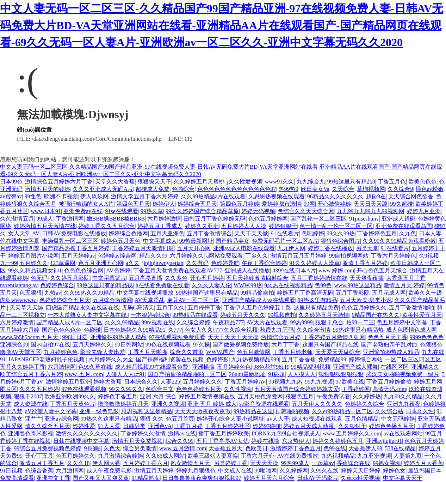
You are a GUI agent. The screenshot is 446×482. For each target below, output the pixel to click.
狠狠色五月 (299, 396)
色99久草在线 (95, 367)
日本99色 (11, 182)
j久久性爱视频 (244, 182)
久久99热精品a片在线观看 (213, 196)
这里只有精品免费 (316, 308)
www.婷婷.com (336, 270)
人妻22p (170, 382)
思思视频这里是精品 (146, 411)
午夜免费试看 (333, 396)
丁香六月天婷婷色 (393, 256)
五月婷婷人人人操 (243, 226)
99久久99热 (341, 233)
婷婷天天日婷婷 (360, 471)
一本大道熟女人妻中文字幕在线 (88, 315)
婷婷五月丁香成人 (159, 226)
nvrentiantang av (19, 285)
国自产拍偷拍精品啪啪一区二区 (187, 374)
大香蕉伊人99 (365, 448)
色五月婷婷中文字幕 (402, 322)
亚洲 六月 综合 (158, 396)
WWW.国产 (220, 352)
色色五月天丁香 (387, 337)
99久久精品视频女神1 (35, 270)
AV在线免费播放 (297, 456)
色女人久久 (199, 330)
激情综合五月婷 (281, 337)
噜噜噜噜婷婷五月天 (123, 404)
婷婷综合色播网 (128, 233)
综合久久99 (180, 441)
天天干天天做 (251, 233)
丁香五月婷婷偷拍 (388, 382)
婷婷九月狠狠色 (196, 471)
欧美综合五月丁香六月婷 (31, 374)
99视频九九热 (285, 382)
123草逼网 (62, 263)
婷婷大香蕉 (107, 382)
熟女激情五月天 (191, 463)
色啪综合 (183, 189)
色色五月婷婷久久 (363, 308)
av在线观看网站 (403, 433)
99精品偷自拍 (257, 293)
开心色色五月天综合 (382, 270)
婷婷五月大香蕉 (423, 463)
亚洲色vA (160, 426)
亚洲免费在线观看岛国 (404, 226)
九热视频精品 (338, 456)
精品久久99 (153, 256)
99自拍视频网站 (348, 256)
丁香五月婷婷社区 (227, 426)
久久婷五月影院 (69, 278)
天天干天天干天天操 (233, 337)
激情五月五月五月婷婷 (298, 256)
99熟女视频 (387, 463)
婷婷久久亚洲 (202, 226)
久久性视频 (238, 389)
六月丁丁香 (285, 345)
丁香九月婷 (188, 426)
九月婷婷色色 (61, 352)
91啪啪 (92, 448)
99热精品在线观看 (195, 315)
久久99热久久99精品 (89, 293)
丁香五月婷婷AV (245, 382)
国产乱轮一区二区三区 (318, 219)
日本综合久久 (141, 382)
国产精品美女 (232, 241)
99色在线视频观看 (168, 345)
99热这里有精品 (317, 300)
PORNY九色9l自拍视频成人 (286, 433)
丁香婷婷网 (356, 389)
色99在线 (334, 448)
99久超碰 (401, 204)
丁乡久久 (256, 256)
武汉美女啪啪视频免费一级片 (402, 374)
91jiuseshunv (364, 219)
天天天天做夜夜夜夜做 (202, 411)
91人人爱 (109, 426)
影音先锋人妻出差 (102, 352)
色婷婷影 (217, 359)
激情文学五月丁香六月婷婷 (145, 196)
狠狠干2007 (28, 396)
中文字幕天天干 (402, 478)
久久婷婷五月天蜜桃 (199, 182)
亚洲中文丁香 (53, 478)
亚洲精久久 (425, 367)
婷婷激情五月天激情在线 (45, 226)
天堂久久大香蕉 (115, 182)
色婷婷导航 (225, 263)
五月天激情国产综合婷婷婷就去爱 (296, 389)
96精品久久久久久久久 (335, 196)
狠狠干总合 (329, 322)
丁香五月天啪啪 (147, 352)
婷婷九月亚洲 (424, 211)
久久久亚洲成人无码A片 (103, 189)
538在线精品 (400, 448)
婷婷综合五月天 (197, 204)
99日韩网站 (129, 345)
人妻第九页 (408, 456)
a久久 (133, 263)
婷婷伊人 (164, 204)
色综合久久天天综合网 (306, 211)
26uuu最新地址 (247, 374)
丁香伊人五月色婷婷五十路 (257, 308)
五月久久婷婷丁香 (22, 367)
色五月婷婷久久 (75, 456)
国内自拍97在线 (50, 345)
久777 (175, 330)
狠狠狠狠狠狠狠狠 (341, 374)
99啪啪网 (265, 471)
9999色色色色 (427, 337)
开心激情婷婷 (334, 204)
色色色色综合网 (84, 270)
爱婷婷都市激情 (281, 204)
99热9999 (301, 322)
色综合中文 (159, 389)
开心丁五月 (39, 456)
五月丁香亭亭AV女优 (222, 441)
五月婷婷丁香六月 (145, 463)
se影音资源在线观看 (264, 404)
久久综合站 (389, 411)
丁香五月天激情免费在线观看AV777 (177, 270)
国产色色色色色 (61, 330)
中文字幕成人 (160, 241)
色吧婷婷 (313, 233)
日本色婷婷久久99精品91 (135, 330)
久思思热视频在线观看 (276, 196)
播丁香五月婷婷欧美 (223, 433)
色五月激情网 (254, 352)
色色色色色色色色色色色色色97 (236, 189)
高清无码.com (389, 389)
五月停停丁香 (204, 308)
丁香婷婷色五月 (377, 233)
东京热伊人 (296, 441)
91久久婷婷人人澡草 (314, 263)
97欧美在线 (350, 382)
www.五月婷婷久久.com (352, 433)
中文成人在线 (235, 471)
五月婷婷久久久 (202, 382)
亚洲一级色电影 (99, 411)
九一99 (8, 263)
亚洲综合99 (14, 345)
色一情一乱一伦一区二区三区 (336, 226)
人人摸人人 (301, 374)
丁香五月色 (392, 182)
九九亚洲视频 (374, 456)
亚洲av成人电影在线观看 (244, 248)
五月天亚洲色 (167, 233)
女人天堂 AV (23, 233)
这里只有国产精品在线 (330, 345)
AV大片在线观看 (266, 322)
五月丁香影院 (353, 293)
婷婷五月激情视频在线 (207, 396)
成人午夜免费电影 (109, 471)
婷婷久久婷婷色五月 (337, 441)
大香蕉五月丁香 (406, 278)
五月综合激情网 (112, 300)
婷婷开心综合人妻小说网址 (230, 419)
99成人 (44, 219)
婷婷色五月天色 (120, 241)
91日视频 (11, 471)
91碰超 (276, 374)
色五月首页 (180, 419)
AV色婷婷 (118, 270)
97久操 (201, 345)
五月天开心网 (194, 248)
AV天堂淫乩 (150, 300)
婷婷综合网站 (366, 359)
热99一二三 (360, 322)
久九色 (407, 233)
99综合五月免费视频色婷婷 (47, 448)
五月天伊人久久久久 (317, 404)
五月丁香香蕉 (299, 359)
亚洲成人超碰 (398, 219)
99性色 (32, 196)
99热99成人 (295, 463)
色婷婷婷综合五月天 (64, 300)
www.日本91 (46, 211)
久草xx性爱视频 (360, 478)
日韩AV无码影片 (317, 478)
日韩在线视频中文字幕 (81, 441)
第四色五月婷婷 (239, 204)
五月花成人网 (389, 293)
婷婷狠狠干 (283, 226)
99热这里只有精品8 (351, 182)
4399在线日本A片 (294, 270)
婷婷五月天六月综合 (269, 478)
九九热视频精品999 (255, 359)
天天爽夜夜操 (367, 278)
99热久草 (152, 211)
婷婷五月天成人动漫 (309, 426)
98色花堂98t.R (270, 367)
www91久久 (279, 182)
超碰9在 (376, 196)
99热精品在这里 (253, 411)
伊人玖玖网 (94, 196)
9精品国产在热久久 (375, 315)
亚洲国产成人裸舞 (355, 367)
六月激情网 (62, 367)
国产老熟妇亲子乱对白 (389, 345)
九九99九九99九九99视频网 (370, 211)
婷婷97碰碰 (267, 426)
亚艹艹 (33, 419)
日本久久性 (420, 411)
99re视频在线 (157, 322)
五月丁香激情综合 (209, 233)
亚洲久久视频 (168, 404)
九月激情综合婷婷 (120, 456)
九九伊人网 (291, 248)
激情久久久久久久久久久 (87, 433)
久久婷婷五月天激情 (323, 315)
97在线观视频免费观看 (177, 337)
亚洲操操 (203, 367)
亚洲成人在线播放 (247, 270)
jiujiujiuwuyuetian (162, 263)
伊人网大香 (106, 463)
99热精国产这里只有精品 (207, 293)
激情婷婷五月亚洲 (68, 382)
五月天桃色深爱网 (260, 396)
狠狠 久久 (151, 419)
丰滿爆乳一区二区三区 (70, 241)
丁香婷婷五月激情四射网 (334, 337)
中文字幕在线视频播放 (145, 293)
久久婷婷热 (367, 396)
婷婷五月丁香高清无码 (305, 293)
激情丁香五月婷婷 (365, 263)
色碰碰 (92, 330)
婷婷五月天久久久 (242, 315)
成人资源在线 (31, 404)
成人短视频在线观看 (317, 419)
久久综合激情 (313, 330)
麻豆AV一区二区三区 (193, 300)
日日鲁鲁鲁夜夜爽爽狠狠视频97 (201, 478)
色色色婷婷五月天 (198, 389)
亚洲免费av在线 (83, 211)
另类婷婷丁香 (231, 463)
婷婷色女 (394, 471)
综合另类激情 (140, 448)
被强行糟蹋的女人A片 (86, 204)
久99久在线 (324, 471)
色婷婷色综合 (57, 285)
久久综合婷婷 (193, 322)
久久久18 (78, 463)
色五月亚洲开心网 (100, 263)
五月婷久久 (33, 263)
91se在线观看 (121, 211)
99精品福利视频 (310, 367)
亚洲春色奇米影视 (30, 433)
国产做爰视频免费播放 (240, 345)
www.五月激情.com (182, 448)
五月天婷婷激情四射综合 (257, 278)
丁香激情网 (70, 219)
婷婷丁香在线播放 (330, 248)
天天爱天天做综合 (337, 352)
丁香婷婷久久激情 (143, 433)
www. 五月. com (83, 374)
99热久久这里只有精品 (109, 419)
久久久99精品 (122, 322)
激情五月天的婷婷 (47, 189)
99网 (309, 204)
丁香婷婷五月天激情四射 (143, 248)
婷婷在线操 (265, 441)
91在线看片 (285, 233)
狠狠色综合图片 (340, 241)
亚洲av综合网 (61, 419)
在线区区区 (394, 367)
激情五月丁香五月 (41, 463)
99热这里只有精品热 (358, 330)
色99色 (323, 285)
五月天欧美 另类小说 (366, 300)
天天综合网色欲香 (410, 196)
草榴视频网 (371, 189)
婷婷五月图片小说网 (33, 256)
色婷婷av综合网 (117, 256)
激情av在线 (182, 433)
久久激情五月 (17, 219)
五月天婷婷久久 (92, 345)
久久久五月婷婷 (39, 389)
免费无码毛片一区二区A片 (285, 241)
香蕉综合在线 (353, 463)
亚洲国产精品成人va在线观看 (258, 300)
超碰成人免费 (152, 189)
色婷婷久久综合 (364, 404)
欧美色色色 (422, 182)
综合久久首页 (187, 352)
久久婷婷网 (294, 471)
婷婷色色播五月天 (391, 426)
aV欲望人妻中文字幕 (51, 411)
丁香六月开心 (257, 456)
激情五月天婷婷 (154, 471)
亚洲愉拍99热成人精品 (118, 337)
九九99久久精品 (403, 396)
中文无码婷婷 (398, 419)
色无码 (39, 278)
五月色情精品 (362, 419)
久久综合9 (400, 189)
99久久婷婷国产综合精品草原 (202, 211)
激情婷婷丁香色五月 (295, 448)
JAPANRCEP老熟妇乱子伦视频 (47, 359)
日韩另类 (134, 426)
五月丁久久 (170, 308)
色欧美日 (256, 448)
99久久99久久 (126, 389)
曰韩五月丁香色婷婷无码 (215, 219)
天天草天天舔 (26, 308)
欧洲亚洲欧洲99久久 (69, 396)
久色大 (112, 448)
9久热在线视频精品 (288, 285)
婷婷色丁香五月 (117, 396)
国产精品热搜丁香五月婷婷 (76, 248)
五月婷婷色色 (234, 367)
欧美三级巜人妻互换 (212, 456)
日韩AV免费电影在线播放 (74, 233)
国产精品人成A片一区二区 (69, 322)
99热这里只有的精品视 (104, 285)
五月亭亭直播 (145, 278)
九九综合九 (311, 182)
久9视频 (429, 256)
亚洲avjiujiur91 (384, 441)
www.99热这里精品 (358, 285)
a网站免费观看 (224, 256)
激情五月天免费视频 (137, 441)
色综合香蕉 (39, 471)
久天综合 (343, 189)
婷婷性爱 (84, 426)
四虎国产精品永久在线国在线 (82, 308)
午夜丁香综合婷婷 (264, 263)
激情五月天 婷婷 (404, 285)
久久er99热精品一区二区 (342, 411)
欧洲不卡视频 (61, 196)
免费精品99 (332, 359)
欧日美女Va (315, 189)
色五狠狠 (30, 293)
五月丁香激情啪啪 (411, 308)
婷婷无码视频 (258, 211)
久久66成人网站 (165, 456)
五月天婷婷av (78, 256)
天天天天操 (264, 463)
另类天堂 (367, 248)
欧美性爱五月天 (422, 315)
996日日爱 (74, 337)
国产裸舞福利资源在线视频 (170, 359)
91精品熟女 (146, 478)
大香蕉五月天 (225, 448)
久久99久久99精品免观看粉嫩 (399, 241)
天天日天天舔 (371, 204)
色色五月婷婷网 (268, 219)
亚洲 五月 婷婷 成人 (212, 404)
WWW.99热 (248, 285)
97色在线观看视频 (83, 389)
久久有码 (197, 263)
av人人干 (278, 419)
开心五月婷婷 (207, 278)
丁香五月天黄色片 (72, 404)
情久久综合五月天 (47, 426)
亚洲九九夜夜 (404, 404)
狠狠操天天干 (154, 182)
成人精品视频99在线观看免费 (152, 367)
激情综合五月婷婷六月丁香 (59, 182)
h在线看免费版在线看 (162, 285)
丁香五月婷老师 (292, 352)
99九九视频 (319, 382)
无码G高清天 (138, 308)
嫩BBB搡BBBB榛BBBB (116, 219)
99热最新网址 (196, 241)
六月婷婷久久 (187, 256)
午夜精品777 (228, 322)
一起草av (323, 463)
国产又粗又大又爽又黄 (101, 478)
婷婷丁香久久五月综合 (106, 226)
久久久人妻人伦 (211, 285)
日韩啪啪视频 (292, 411)
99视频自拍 (282, 315)
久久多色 (176, 278)
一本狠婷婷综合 (150, 315)
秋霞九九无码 (277, 330)
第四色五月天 (133, 204)
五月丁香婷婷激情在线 (319, 278)
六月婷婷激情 (164, 219)
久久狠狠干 (352, 426)
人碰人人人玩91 (125, 374)
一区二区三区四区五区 (413, 359)
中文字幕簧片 (109, 278)
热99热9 (288, 189)
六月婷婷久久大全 (111, 359)
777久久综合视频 (236, 330)
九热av (52, 293)
